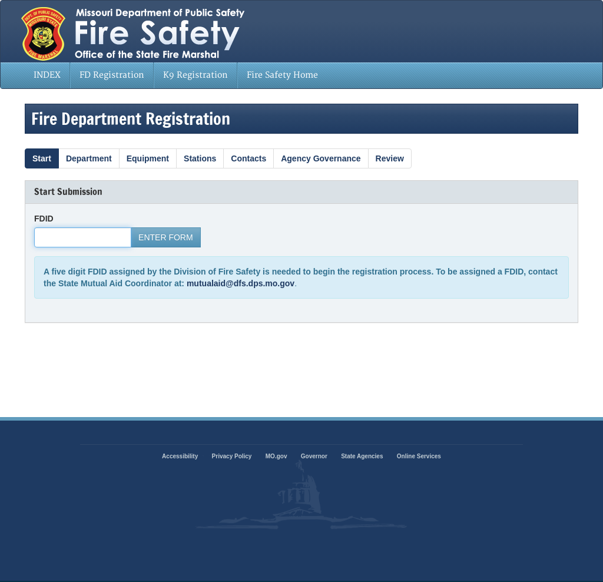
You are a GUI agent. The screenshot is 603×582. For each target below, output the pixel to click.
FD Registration (111, 75)
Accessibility (180, 456)
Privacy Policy (232, 456)
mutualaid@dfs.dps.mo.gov (240, 283)
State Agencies (362, 456)
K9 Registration (195, 75)
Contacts (248, 158)
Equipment (148, 158)
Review (390, 158)
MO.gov (276, 456)
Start (41, 158)
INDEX (47, 75)
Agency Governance (320, 158)
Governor (314, 456)
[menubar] (176, 75)
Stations (200, 158)
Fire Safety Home (282, 75)
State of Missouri (179, 30)
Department (89, 158)
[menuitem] (47, 75)
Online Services (419, 456)
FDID (44, 218)
